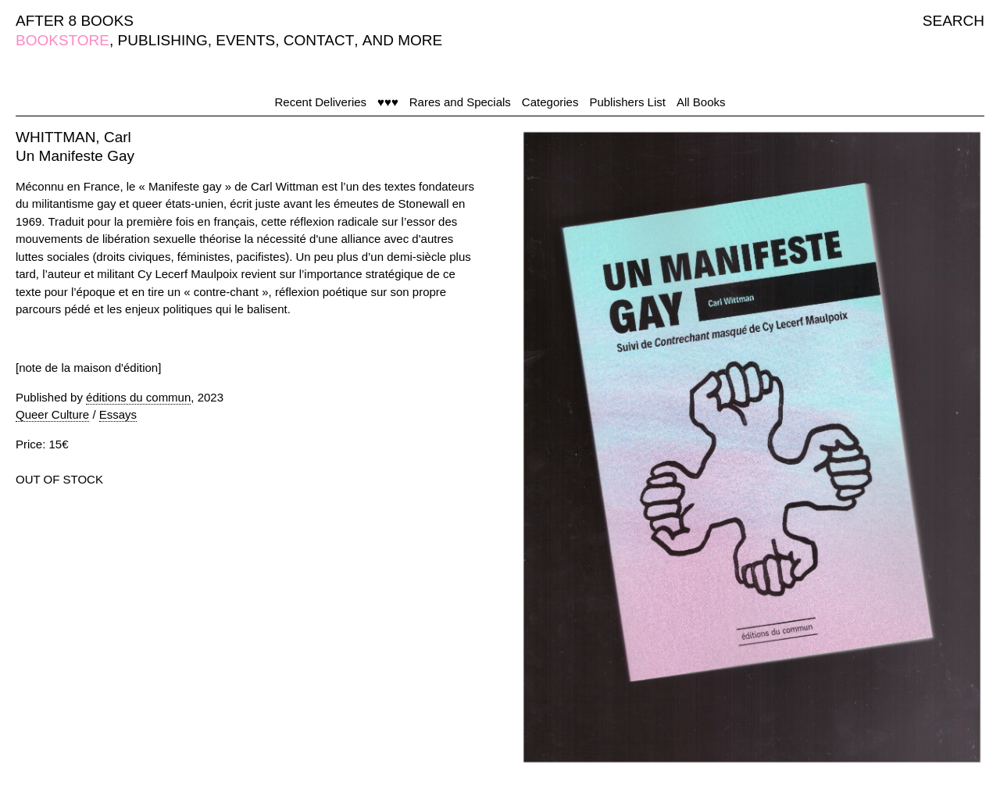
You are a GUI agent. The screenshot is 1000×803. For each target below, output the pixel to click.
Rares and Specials (460, 102)
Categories (550, 102)
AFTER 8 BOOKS (75, 20)
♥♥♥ (387, 102)
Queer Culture (52, 414)
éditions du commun (138, 397)
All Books (701, 102)
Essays (118, 414)
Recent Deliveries (321, 102)
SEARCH (953, 20)
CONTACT (319, 40)
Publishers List (627, 102)
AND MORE (402, 40)
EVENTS (245, 40)
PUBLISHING (163, 40)
